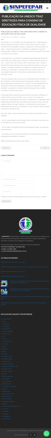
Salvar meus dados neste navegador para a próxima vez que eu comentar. (24, 196)
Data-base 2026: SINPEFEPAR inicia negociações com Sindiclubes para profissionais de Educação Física (29, 281)
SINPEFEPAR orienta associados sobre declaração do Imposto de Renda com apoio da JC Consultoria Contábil (29, 289)
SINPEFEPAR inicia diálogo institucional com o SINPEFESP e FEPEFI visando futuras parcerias (23, 303)
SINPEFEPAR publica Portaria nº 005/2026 (13, 271)
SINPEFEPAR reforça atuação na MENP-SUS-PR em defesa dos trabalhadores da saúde (24, 267)
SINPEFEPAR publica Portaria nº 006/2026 (13, 262)
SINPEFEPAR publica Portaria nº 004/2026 (13, 276)
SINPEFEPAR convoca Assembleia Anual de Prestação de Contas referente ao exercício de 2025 (25, 297)
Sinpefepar (15, 37)
